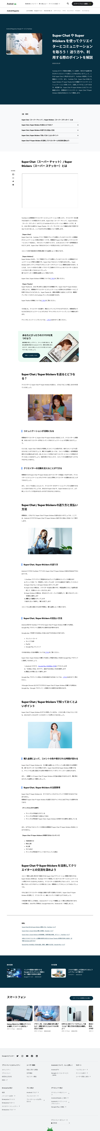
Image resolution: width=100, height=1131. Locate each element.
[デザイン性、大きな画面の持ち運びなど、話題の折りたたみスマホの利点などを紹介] (47, 1017)
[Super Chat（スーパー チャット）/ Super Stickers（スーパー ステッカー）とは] (47, 119)
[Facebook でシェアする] (13, 184)
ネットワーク (70, 10)
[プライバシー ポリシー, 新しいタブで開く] (59, 1120)
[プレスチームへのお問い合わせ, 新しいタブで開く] (36, 1100)
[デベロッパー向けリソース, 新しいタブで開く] (60, 1093)
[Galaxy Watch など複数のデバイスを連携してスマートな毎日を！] (19, 1018)
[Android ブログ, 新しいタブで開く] (36, 1092)
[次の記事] (72, 972)
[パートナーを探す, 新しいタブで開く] (11, 1096)
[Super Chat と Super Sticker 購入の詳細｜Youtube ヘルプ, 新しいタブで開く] (37, 931)
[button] (55, 1123)
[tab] (50, 125)
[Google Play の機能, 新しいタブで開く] (60, 1107)
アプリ (64, 10)
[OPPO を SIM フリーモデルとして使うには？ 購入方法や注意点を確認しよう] (74, 1017)
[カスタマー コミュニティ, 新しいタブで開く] (11, 1106)
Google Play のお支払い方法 (47, 666)
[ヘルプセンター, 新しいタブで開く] (85, 1070)
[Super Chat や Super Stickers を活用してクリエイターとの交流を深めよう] (45, 140)
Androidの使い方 (48, 10)
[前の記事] (28, 972)
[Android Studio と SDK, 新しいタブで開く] (60, 1098)
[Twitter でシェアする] (13, 181)
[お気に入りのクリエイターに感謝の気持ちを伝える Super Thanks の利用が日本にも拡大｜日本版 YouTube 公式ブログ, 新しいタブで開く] (47, 939)
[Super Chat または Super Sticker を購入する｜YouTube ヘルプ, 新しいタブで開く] (38, 927)
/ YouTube (29, 29)
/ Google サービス (22, 29)
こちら (52, 278)
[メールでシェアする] (13, 174)
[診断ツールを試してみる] (31, 355)
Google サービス (38, 10)
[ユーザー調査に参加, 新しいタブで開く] (85, 1076)
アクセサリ (77, 10)
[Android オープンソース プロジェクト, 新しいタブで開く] (60, 1102)
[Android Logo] (11, 4)
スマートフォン (57, 10)
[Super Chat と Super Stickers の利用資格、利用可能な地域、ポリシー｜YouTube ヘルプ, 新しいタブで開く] (45, 934)
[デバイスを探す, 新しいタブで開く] (85, 1073)
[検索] (68, 3)
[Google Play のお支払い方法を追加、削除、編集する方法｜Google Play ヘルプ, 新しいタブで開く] (43, 944)
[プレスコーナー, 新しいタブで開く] (36, 1096)
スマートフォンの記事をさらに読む (81, 998)
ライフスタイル (85, 10)
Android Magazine (13, 11)
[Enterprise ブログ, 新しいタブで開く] (11, 1110)
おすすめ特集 (29, 10)
